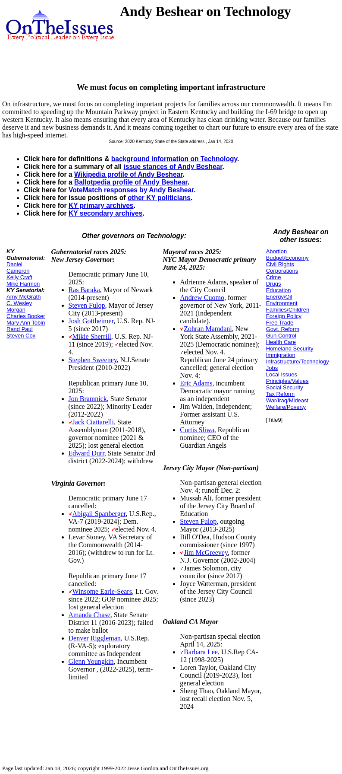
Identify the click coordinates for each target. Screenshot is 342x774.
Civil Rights (280, 264)
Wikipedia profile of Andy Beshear (128, 174)
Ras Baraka (84, 289)
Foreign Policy (283, 316)
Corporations (282, 271)
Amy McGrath (23, 296)
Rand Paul (19, 329)
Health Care (281, 342)
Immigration (280, 355)
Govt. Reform (282, 329)
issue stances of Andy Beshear (172, 166)
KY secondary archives (105, 213)
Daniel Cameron (17, 267)
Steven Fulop (87, 305)
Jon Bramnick (88, 398)
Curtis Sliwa (197, 429)
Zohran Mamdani (208, 328)
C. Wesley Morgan (19, 306)
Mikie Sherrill (91, 336)
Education (278, 290)
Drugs (273, 283)
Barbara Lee (201, 652)
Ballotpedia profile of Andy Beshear (131, 182)
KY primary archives (101, 205)
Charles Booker (25, 316)
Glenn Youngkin (91, 661)
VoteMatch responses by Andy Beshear (131, 190)
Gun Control (281, 335)
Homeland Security (290, 348)
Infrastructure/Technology (297, 361)
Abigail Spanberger (99, 513)
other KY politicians (159, 197)
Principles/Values (287, 381)
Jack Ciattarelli (93, 422)
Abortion (276, 251)
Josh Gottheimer (91, 321)
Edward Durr (86, 453)
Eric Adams (196, 383)
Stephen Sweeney (93, 359)
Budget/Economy (287, 258)
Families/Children (287, 309)
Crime (273, 277)
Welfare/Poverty (286, 407)
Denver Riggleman (95, 638)
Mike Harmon (23, 283)
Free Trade (280, 322)
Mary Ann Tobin (25, 322)
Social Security (284, 387)
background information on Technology (174, 158)
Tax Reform (280, 394)
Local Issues (281, 374)
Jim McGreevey (206, 552)
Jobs (272, 368)
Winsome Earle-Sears (102, 591)
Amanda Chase (89, 614)
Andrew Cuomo (202, 297)
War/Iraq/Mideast (287, 400)
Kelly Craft (19, 277)
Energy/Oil (279, 296)
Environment (282, 303)
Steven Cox (20, 335)
